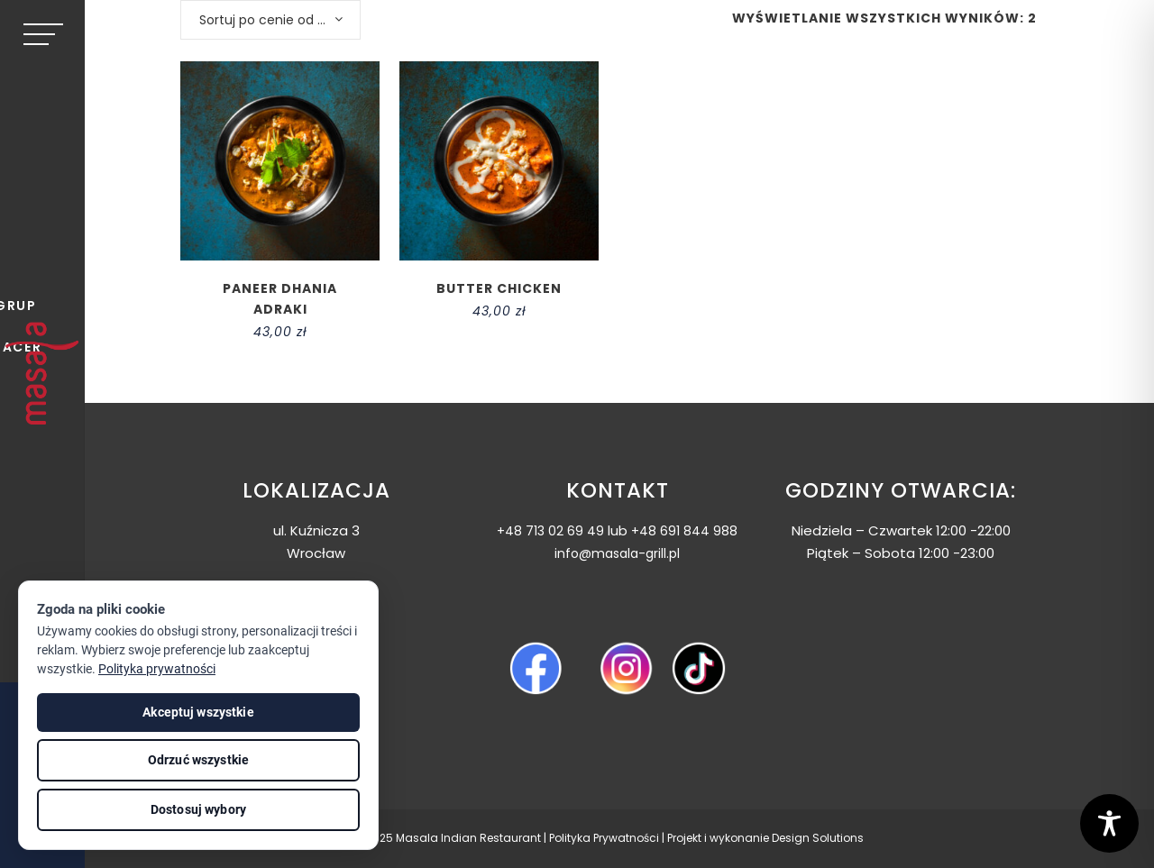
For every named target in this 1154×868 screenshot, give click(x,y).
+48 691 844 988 (684, 531)
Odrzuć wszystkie (198, 760)
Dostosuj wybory (198, 809)
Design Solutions (818, 837)
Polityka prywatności (156, 669)
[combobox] (270, 20)
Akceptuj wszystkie (198, 712)
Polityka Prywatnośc (602, 837)
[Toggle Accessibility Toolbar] (1109, 823)
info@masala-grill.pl (617, 553)
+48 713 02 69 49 (550, 531)
